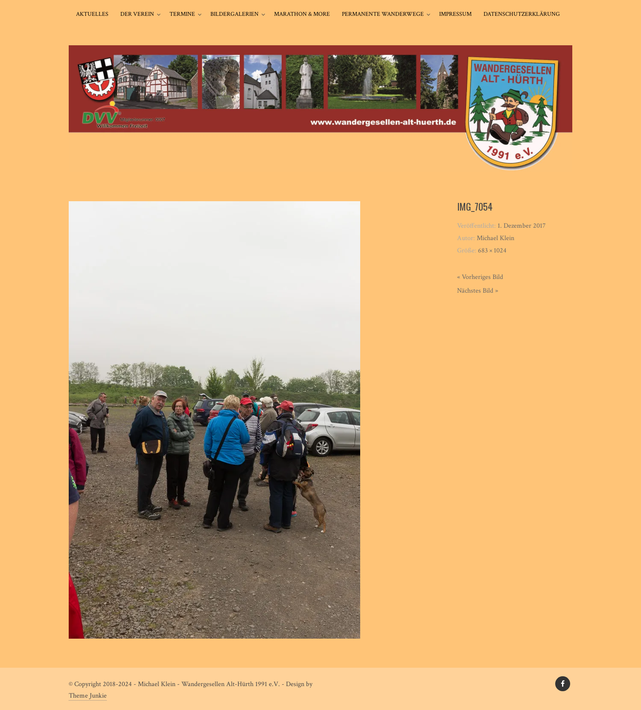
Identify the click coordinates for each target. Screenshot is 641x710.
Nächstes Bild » (477, 290)
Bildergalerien (234, 14)
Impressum (455, 14)
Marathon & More (302, 14)
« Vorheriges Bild (480, 277)
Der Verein (137, 14)
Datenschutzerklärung (522, 14)
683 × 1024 (492, 250)
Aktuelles (92, 14)
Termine (182, 14)
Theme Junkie (88, 695)
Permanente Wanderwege (383, 14)
